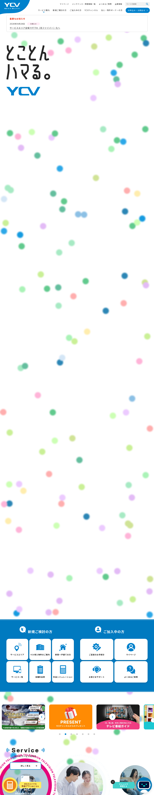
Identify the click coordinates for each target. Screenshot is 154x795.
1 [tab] (60, 734)
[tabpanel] (23, 716)
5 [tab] (83, 734)
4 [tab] (77, 734)
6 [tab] (88, 734)
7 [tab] (94, 734)
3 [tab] (71, 734)
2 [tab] (65, 734)
